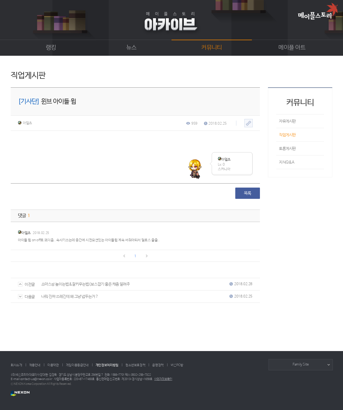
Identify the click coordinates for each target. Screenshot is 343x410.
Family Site (301, 365)
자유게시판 (287, 121)
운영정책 (158, 365)
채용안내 (35, 365)
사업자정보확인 (163, 379)
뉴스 (131, 47)
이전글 (26, 284)
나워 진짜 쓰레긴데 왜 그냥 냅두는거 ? (69, 296)
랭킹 (51, 47)
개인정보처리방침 (107, 365)
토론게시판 (287, 148)
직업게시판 (287, 135)
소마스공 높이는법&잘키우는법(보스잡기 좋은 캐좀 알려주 (85, 284)
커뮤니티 (211, 47)
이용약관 (53, 365)
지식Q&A (286, 162)
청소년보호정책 (135, 365)
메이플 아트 (291, 47)
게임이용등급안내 (77, 365)
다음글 (26, 297)
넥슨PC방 (177, 365)
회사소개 (16, 365)
